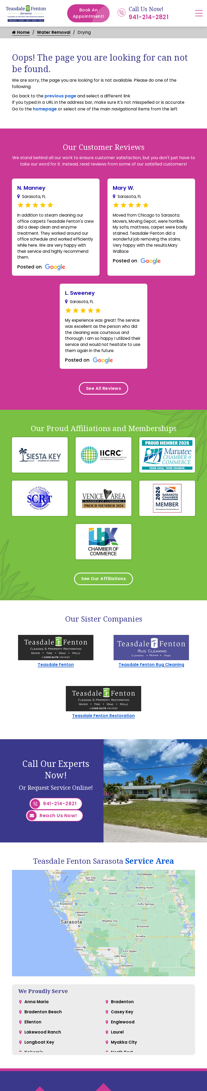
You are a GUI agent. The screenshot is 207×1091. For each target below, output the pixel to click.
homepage (45, 109)
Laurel (117, 1048)
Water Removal (54, 33)
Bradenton (122, 1016)
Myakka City (124, 1059)
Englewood (123, 1038)
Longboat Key (39, 1059)
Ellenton (32, 1038)
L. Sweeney (80, 296)
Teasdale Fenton (56, 681)
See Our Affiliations (103, 594)
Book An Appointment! (91, 13)
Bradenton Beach (43, 1027)
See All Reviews (103, 402)
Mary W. (123, 188)
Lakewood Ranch (43, 1048)
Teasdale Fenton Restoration (103, 732)
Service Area (149, 875)
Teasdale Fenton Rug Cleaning (151, 681)
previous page (60, 96)
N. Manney (31, 188)
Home (21, 33)
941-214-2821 (149, 17)
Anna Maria (36, 1016)
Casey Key (122, 1027)
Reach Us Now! (52, 832)
